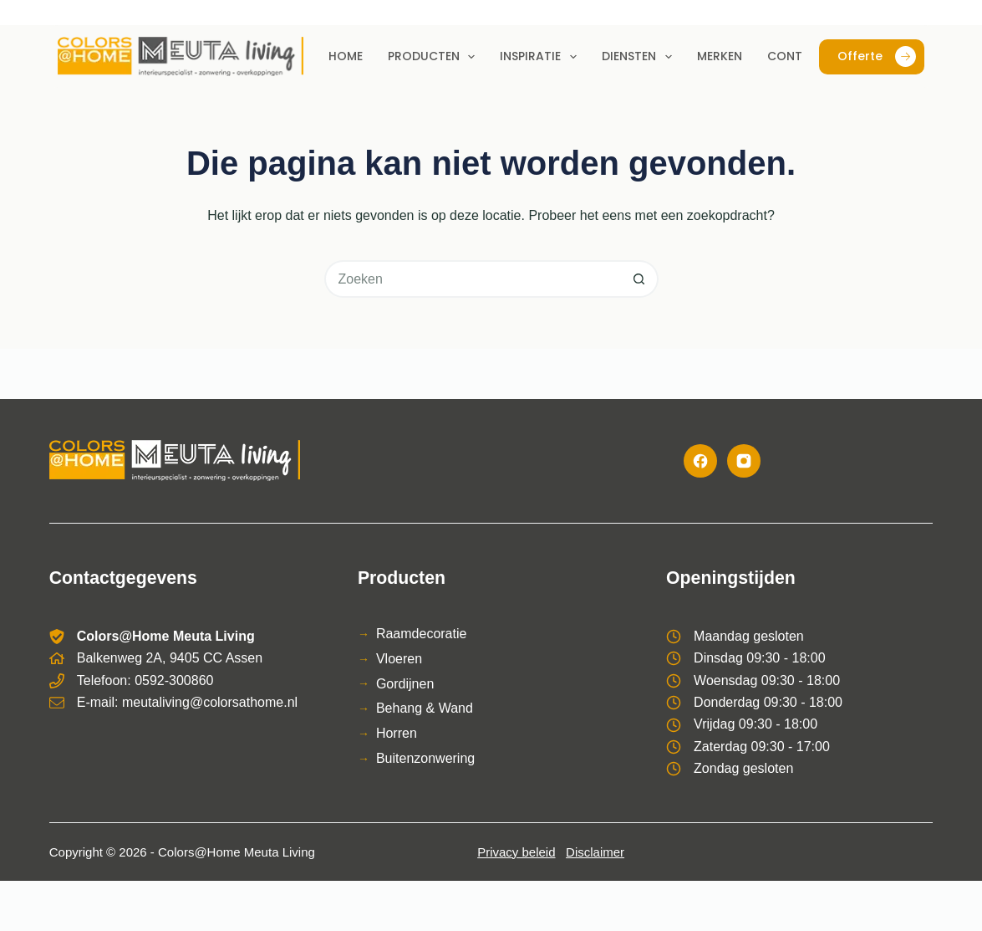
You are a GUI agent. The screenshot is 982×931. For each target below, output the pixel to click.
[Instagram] (744, 461)
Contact (797, 56)
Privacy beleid (516, 852)
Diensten (640, 57)
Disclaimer (595, 852)
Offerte (876, 56)
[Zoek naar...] (472, 279)
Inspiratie (541, 57)
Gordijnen (405, 684)
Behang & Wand (424, 708)
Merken (719, 56)
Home (345, 56)
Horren (396, 733)
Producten (435, 57)
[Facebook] (700, 461)
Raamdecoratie (421, 634)
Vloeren (399, 659)
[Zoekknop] (640, 279)
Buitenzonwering (425, 758)
